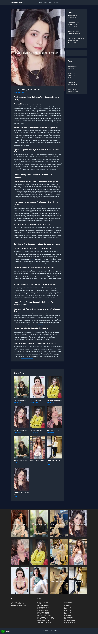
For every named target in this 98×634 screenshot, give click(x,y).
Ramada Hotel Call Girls (73, 44)
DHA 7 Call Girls (71, 79)
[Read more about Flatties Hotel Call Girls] (37, 420)
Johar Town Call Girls (73, 86)
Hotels (50, 2)
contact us (33, 259)
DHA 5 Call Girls (71, 74)
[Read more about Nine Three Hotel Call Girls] (37, 451)
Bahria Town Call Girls (73, 67)
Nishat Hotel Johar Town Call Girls (75, 35)
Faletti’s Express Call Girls (21, 434)
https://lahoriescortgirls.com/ (20, 605)
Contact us (38, 122)
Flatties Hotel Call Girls (36, 434)
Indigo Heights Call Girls (53, 434)
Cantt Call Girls (71, 70)
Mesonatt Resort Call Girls (21, 464)
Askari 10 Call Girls (72, 65)
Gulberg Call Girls (72, 83)
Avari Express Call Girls (20, 402)
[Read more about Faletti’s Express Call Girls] (21, 420)
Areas (45, 2)
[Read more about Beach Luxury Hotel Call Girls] (54, 388)
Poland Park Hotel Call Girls (74, 42)
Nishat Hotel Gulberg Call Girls (75, 33)
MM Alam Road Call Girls (73, 90)
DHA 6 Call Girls (71, 77)
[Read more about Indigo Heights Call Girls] (54, 420)
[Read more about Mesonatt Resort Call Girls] (21, 451)
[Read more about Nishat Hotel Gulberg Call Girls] (54, 451)
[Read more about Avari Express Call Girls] (21, 388)
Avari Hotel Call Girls (36, 402)
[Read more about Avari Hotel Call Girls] (37, 388)
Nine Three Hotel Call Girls (37, 464)
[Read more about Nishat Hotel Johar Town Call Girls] (21, 483)
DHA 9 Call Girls (71, 81)
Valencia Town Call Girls (73, 93)
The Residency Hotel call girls (28, 358)
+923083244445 (16, 602)
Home (40, 2)
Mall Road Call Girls (72, 88)
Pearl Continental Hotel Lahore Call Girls (46, 618)
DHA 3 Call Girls (71, 72)
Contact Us (56, 2)
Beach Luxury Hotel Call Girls (74, 20)
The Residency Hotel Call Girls (75, 46)
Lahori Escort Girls (18, 2)
